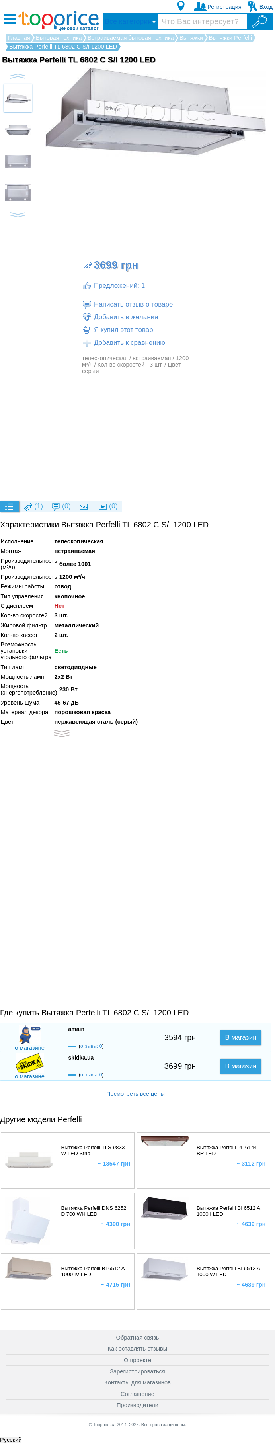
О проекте (137, 1360)
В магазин (241, 1037)
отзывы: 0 (91, 1046)
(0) (61, 506)
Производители (137, 1405)
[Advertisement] (137, 437)
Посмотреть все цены (135, 1094)
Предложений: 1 (113, 286)
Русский (10, 1440)
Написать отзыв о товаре (127, 305)
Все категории (128, 21)
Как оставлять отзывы (138, 1348)
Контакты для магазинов (137, 1382)
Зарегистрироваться (137, 1371)
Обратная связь (137, 1337)
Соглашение (137, 1394)
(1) (33, 506)
